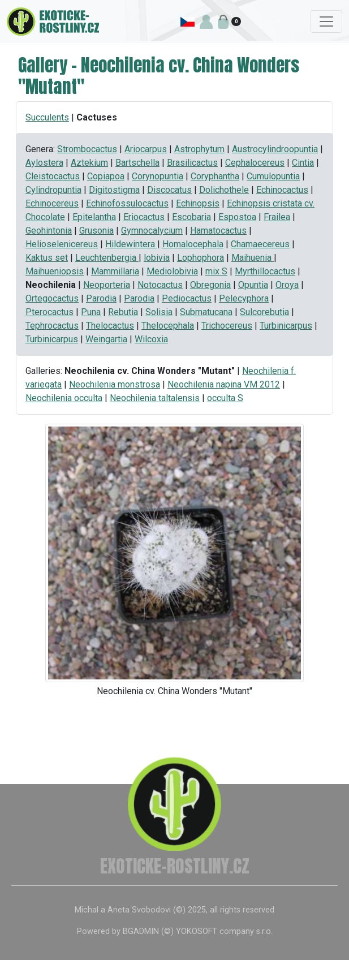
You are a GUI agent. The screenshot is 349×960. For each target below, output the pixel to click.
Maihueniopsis (54, 271)
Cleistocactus (52, 176)
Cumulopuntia (273, 176)
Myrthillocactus (265, 271)
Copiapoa (105, 176)
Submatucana (206, 312)
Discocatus (169, 189)
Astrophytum (199, 149)
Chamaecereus (260, 244)
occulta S (225, 398)
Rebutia (123, 312)
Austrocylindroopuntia (275, 149)
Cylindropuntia (53, 189)
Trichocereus (226, 325)
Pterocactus (49, 312)
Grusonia (96, 230)
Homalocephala (192, 244)
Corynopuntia (157, 176)
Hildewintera (131, 244)
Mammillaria (115, 271)
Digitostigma (114, 189)
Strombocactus (87, 149)
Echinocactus (282, 189)
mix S (216, 271)
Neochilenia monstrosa (114, 384)
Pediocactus (187, 298)
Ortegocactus (52, 298)
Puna (91, 312)
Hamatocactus (218, 230)
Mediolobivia (172, 271)
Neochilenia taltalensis (155, 398)
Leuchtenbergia (107, 257)
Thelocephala (167, 325)
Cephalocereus (255, 162)
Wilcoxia (151, 339)
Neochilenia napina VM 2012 (223, 384)
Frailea (277, 217)
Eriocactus (144, 217)
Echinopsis (197, 203)
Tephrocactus (52, 325)
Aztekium (89, 162)
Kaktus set (46, 257)
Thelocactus (110, 325)
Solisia (159, 312)
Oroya (287, 284)
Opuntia (253, 284)
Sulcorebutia (264, 312)
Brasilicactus (192, 162)
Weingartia (106, 339)
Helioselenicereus (61, 244)
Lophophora (200, 257)
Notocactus (160, 284)
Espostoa (237, 217)
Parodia (101, 298)
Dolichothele (224, 189)
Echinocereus (52, 203)
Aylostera (44, 162)
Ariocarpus (145, 149)
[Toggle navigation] (326, 21)
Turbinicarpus (286, 325)
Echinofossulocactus (127, 203)
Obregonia (210, 284)
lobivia (157, 257)
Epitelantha (94, 217)
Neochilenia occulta (63, 398)
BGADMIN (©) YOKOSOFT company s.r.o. (198, 931)
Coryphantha (215, 176)
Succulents (47, 117)
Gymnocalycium (152, 230)
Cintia (303, 162)
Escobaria (191, 217)
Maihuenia (252, 257)
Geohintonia (48, 230)
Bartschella (137, 162)
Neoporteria (106, 284)
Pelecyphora (244, 298)
